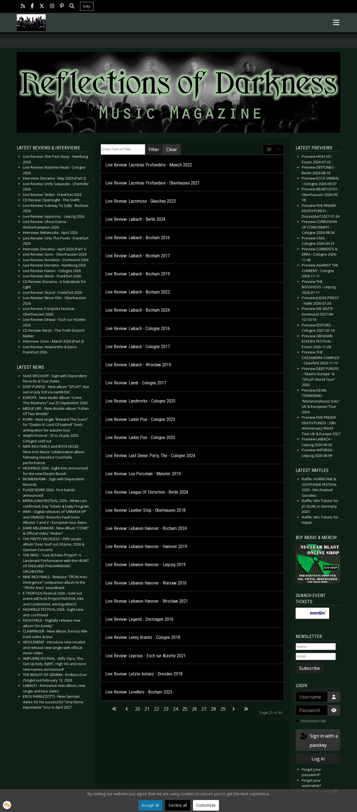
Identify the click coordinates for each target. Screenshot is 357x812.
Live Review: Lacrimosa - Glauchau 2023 (140, 201)
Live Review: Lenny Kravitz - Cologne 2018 (142, 637)
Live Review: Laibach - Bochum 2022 (137, 292)
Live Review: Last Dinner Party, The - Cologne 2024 (150, 455)
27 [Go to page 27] (203, 709)
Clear (171, 149)
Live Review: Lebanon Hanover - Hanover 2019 (146, 546)
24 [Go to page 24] (175, 709)
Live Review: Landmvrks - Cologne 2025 (140, 401)
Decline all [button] (177, 805)
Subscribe (309, 668)
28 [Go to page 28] (213, 709)
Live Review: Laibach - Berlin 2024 (135, 219)
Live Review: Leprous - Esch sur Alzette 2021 (145, 655)
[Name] (316, 646)
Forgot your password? (311, 772)
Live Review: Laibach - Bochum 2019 (137, 274)
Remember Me (313, 720)
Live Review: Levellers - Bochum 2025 (138, 692)
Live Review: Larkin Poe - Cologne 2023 (140, 419)
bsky (86, 6)
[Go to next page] (233, 709)
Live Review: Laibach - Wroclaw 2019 (138, 364)
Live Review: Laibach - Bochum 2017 (137, 255)
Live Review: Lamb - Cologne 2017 (135, 383)
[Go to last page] (246, 709)
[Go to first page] (114, 709)
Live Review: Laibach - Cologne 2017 (137, 346)
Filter (154, 149)
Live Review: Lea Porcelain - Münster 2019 (143, 473)
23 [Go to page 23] (165, 709)
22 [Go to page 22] (156, 709)
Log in (318, 759)
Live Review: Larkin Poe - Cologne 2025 (140, 437)
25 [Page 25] (184, 709)
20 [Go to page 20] (137, 709)
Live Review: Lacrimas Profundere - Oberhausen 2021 (152, 183)
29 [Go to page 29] (222, 709)
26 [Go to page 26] (194, 709)
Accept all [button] (150, 805)
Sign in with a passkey (318, 740)
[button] (7, 805)
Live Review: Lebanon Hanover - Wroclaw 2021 (146, 601)
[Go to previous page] (127, 709)
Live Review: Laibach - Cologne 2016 (137, 328)
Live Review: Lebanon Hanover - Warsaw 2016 (146, 583)
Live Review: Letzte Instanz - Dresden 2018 (143, 674)
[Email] (316, 656)
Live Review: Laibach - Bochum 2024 (137, 310)
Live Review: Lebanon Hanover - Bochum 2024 (146, 528)
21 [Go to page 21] (146, 709)
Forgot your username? (311, 783)
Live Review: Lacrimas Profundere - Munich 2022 (148, 165)
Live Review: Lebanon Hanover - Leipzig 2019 (145, 564)
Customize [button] (206, 805)
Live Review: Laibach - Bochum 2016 (137, 237)
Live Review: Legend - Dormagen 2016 (139, 619)
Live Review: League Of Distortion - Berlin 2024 (146, 492)
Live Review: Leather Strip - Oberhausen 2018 (145, 510)
